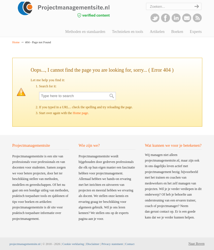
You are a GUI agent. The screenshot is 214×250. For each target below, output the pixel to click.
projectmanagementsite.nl (24, 244)
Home (16, 42)
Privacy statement (112, 244)
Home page (80, 113)
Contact (130, 244)
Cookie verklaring (73, 244)
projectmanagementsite (73, 12)
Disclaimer (92, 244)
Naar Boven (196, 244)
